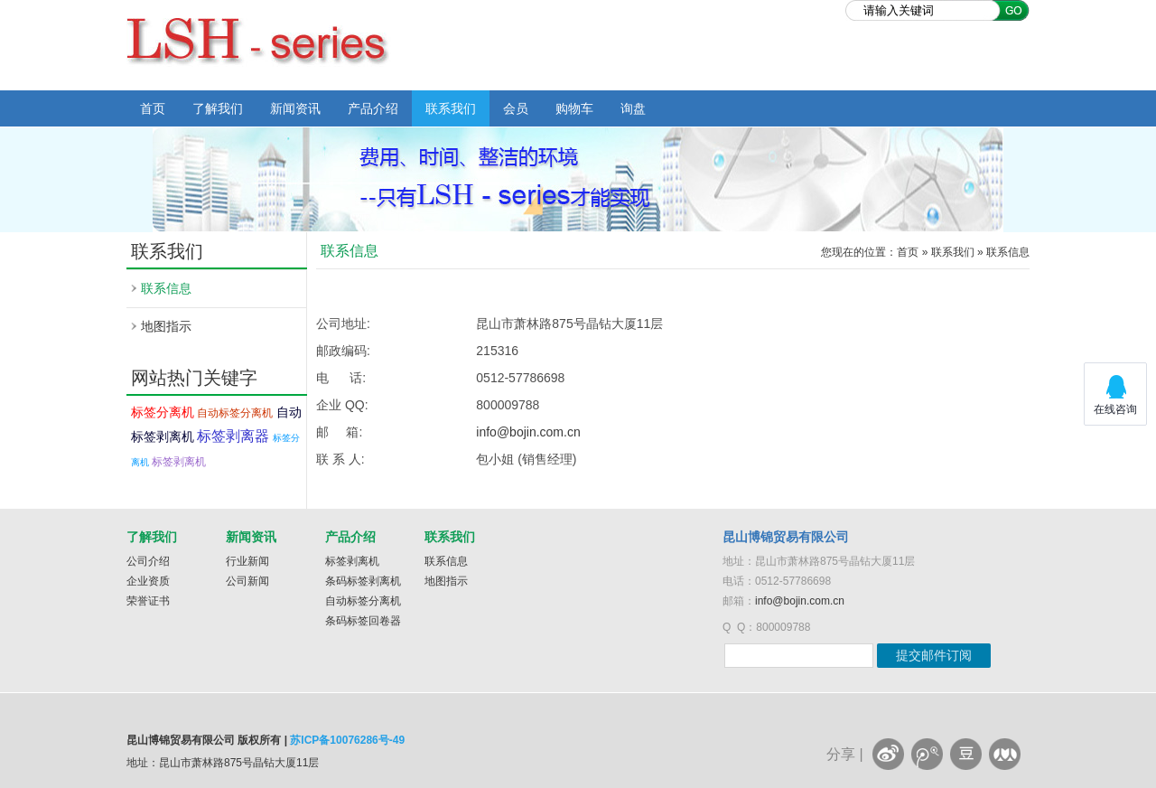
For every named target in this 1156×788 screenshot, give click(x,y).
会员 (515, 108)
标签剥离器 (233, 436)
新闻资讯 (295, 108)
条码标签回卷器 (363, 620)
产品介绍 (373, 108)
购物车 (574, 108)
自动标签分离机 (235, 413)
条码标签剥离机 (363, 581)
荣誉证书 (148, 601)
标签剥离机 (179, 461)
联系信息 (166, 288)
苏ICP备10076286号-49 (347, 740)
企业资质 (148, 581)
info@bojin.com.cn (528, 432)
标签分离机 (162, 412)
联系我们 (450, 108)
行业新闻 (247, 561)
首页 (152, 108)
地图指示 (166, 326)
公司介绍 (148, 561)
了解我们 (217, 108)
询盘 (633, 108)
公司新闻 (247, 581)
